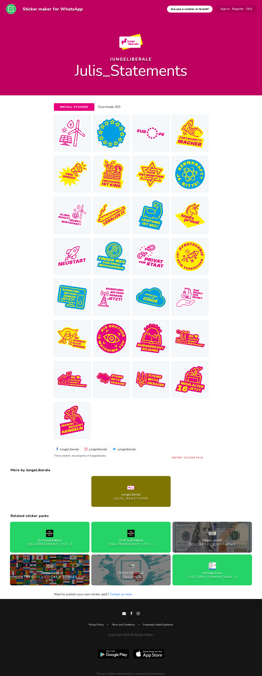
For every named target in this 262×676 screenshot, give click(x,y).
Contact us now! (121, 594)
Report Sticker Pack (187, 457)
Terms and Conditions (123, 624)
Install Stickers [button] (74, 107)
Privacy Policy (96, 624)
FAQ (249, 9)
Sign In (225, 9)
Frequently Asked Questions (158, 624)
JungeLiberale (131, 59)
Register (238, 9)
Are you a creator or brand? (190, 9)
